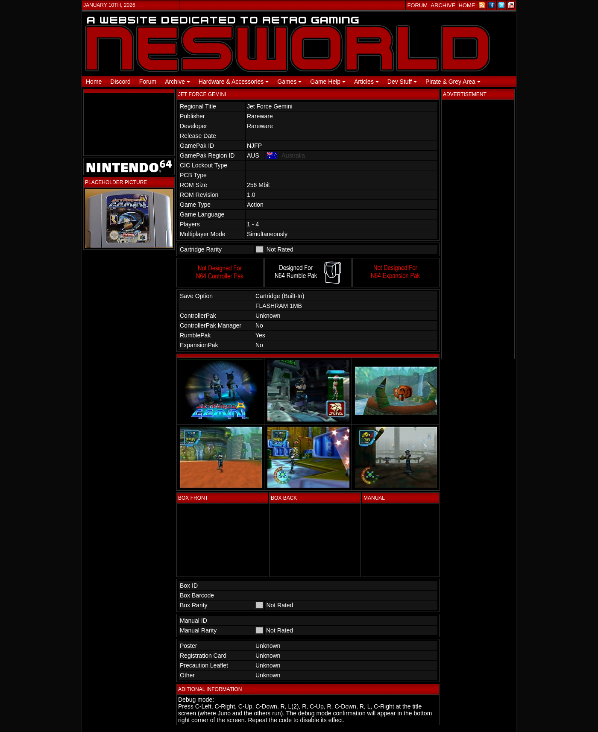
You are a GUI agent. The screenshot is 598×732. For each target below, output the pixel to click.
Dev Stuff (402, 81)
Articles (366, 81)
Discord (120, 81)
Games (289, 81)
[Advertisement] (478, 229)
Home (94, 81)
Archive (177, 81)
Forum (147, 81)
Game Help (328, 81)
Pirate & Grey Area (453, 81)
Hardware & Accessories (234, 81)
